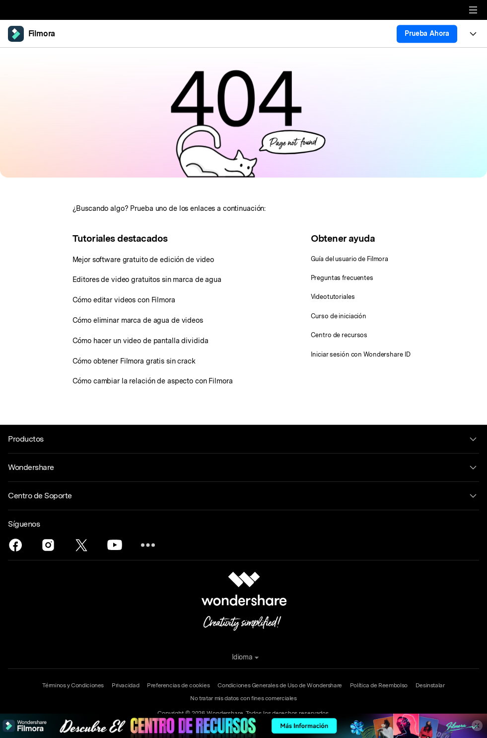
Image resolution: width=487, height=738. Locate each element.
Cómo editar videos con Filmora (123, 299)
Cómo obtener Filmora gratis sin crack (134, 361)
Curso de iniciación (339, 316)
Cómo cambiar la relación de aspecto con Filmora (152, 380)
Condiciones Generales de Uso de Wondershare (279, 685)
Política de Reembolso (379, 685)
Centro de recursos (339, 335)
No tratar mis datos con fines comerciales (243, 698)
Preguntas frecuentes (342, 277)
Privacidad (125, 685)
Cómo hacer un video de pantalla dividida (140, 340)
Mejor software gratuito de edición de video (143, 259)
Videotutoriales (333, 296)
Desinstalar (430, 685)
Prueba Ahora (427, 33)
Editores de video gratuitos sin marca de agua (146, 279)
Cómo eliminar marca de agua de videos (137, 320)
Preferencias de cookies (178, 685)
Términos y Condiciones (73, 685)
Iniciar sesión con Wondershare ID (361, 354)
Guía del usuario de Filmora (350, 259)
